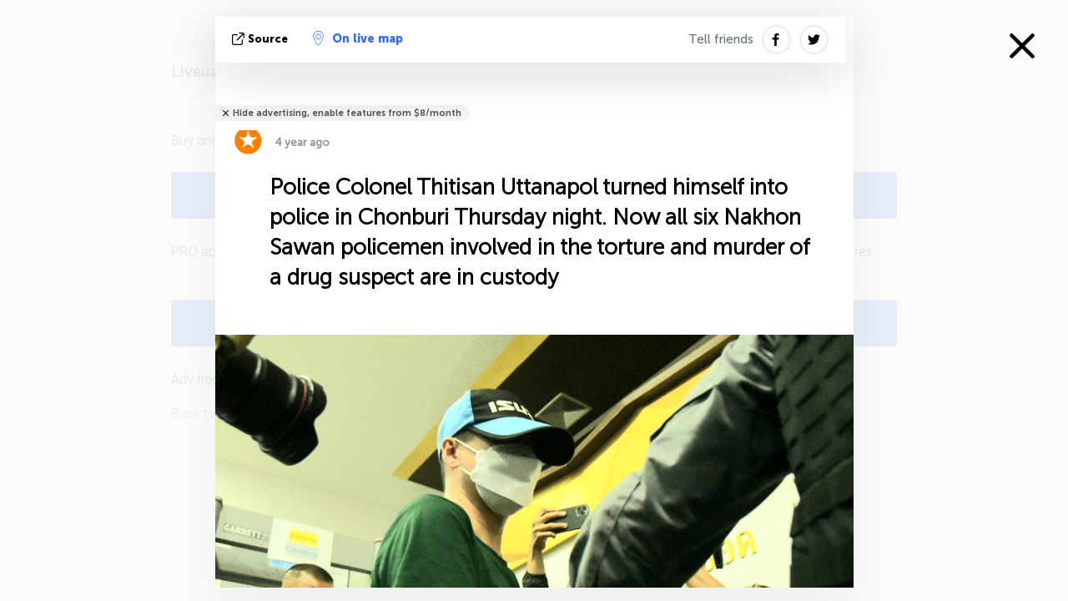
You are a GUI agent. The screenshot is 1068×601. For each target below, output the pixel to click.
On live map (358, 38)
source (261, 39)
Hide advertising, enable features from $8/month (347, 113)
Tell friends (720, 39)
